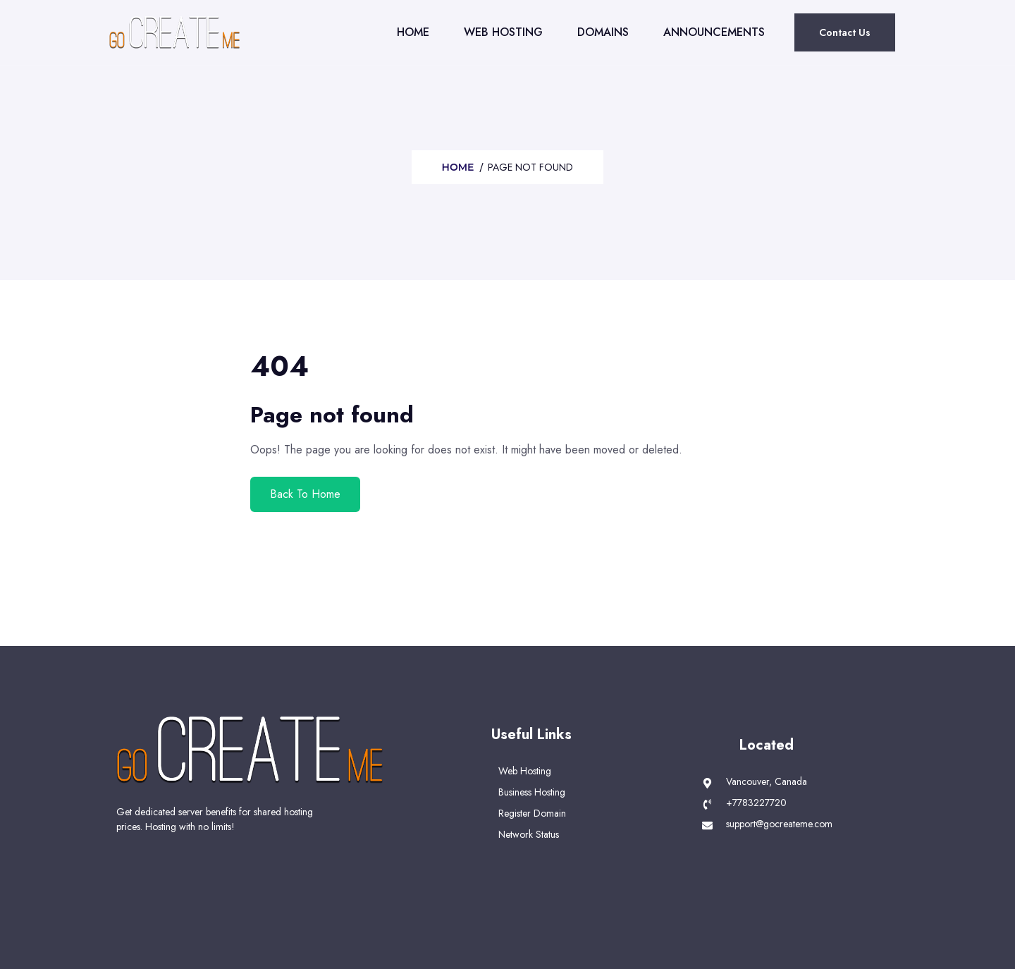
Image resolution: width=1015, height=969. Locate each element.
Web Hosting (503, 32)
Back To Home (305, 494)
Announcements (714, 32)
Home (413, 32)
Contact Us (845, 32)
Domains (603, 32)
